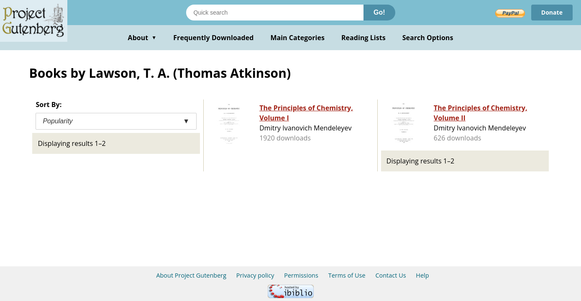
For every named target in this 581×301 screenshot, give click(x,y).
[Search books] (274, 12)
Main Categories (297, 37)
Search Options (427, 37)
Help (422, 275)
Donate (552, 12)
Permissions (301, 275)
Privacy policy (255, 275)
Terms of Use (347, 275)
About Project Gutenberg (191, 275)
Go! (379, 12)
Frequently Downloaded (213, 37)
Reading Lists (363, 37)
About (142, 38)
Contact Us (390, 275)
